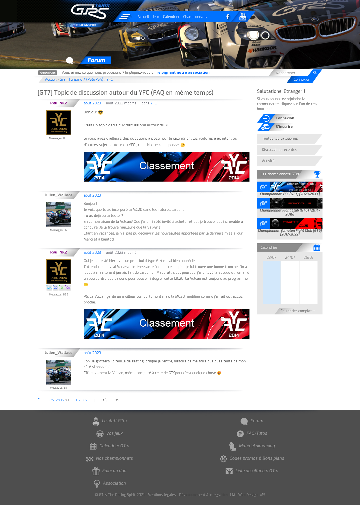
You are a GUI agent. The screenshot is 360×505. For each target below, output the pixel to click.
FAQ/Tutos (251, 433)
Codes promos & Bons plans (251, 458)
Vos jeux (109, 433)
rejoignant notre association (183, 72)
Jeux (156, 16)
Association (109, 483)
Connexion (302, 79)
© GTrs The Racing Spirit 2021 (119, 495)
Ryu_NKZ (58, 103)
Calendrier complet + (297, 311)
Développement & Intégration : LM (207, 495)
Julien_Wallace (58, 195)
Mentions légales (162, 495)
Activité (268, 161)
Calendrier (171, 16)
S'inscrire (284, 126)
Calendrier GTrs (108, 445)
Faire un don (108, 470)
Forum (251, 420)
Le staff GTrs (109, 420)
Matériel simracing (251, 445)
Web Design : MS (251, 495)
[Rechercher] (315, 72)
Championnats (195, 16)
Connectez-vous (51, 400)
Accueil (143, 16)
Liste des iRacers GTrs (251, 470)
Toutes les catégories (280, 138)
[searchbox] (290, 72)
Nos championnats (109, 458)
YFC (153, 103)
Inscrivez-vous (82, 400)
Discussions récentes (279, 149)
